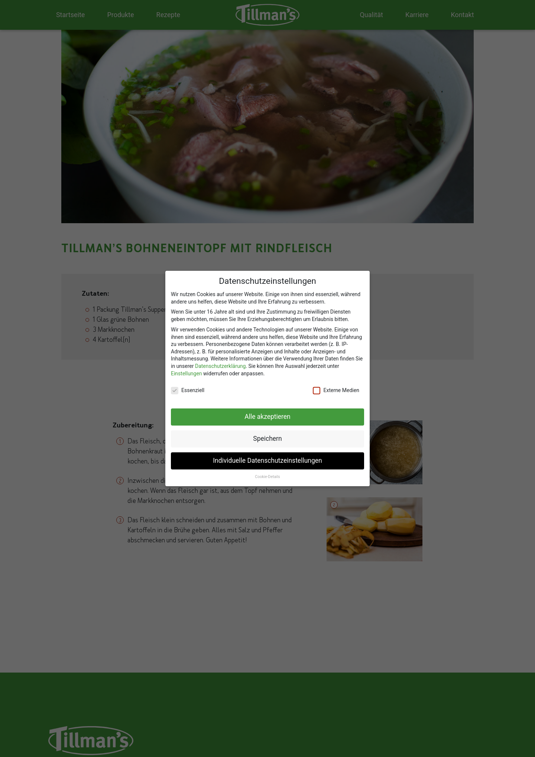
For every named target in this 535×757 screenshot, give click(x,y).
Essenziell (187, 387)
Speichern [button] (267, 436)
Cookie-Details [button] (267, 473)
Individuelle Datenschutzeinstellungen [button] (267, 458)
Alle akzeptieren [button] (267, 414)
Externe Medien (336, 387)
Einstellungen (186, 370)
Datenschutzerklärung (220, 363)
